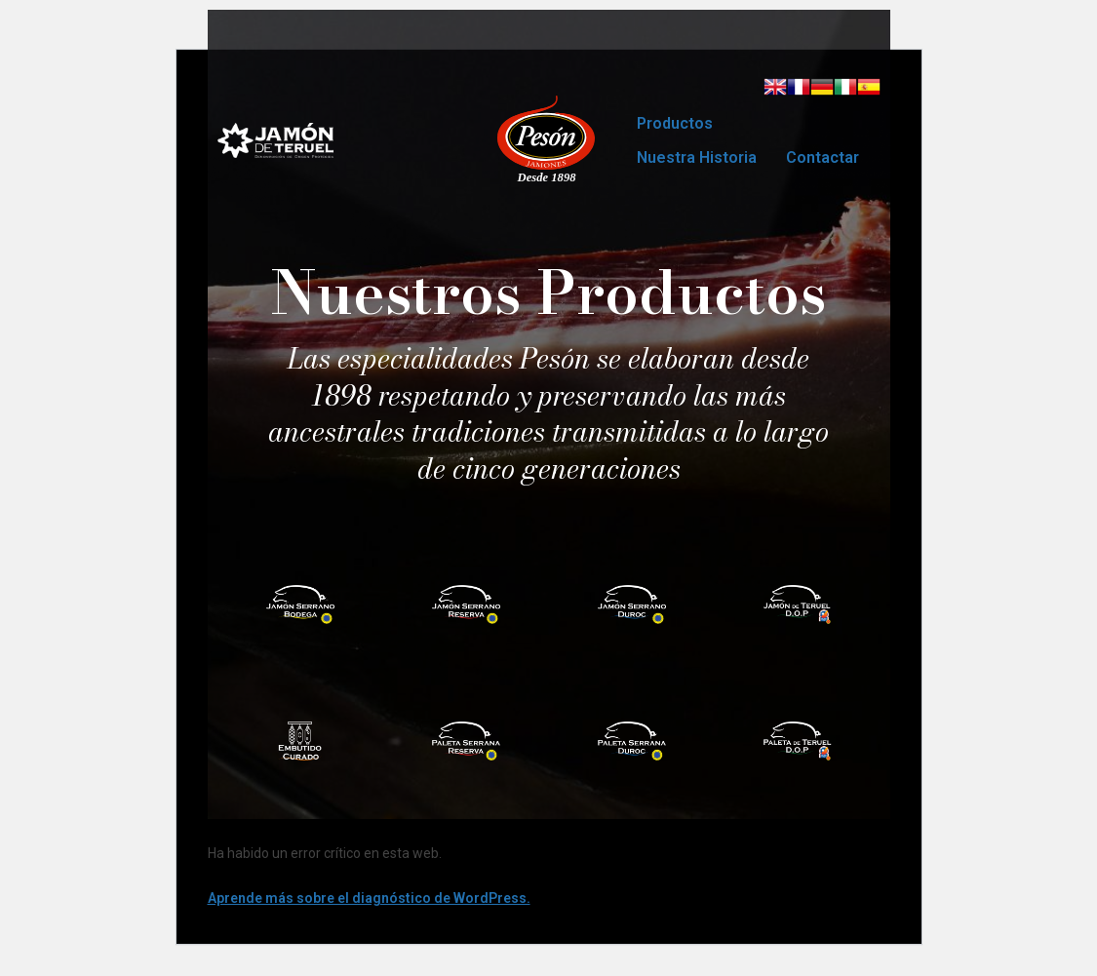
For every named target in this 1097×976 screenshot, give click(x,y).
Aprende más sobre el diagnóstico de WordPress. (369, 898)
